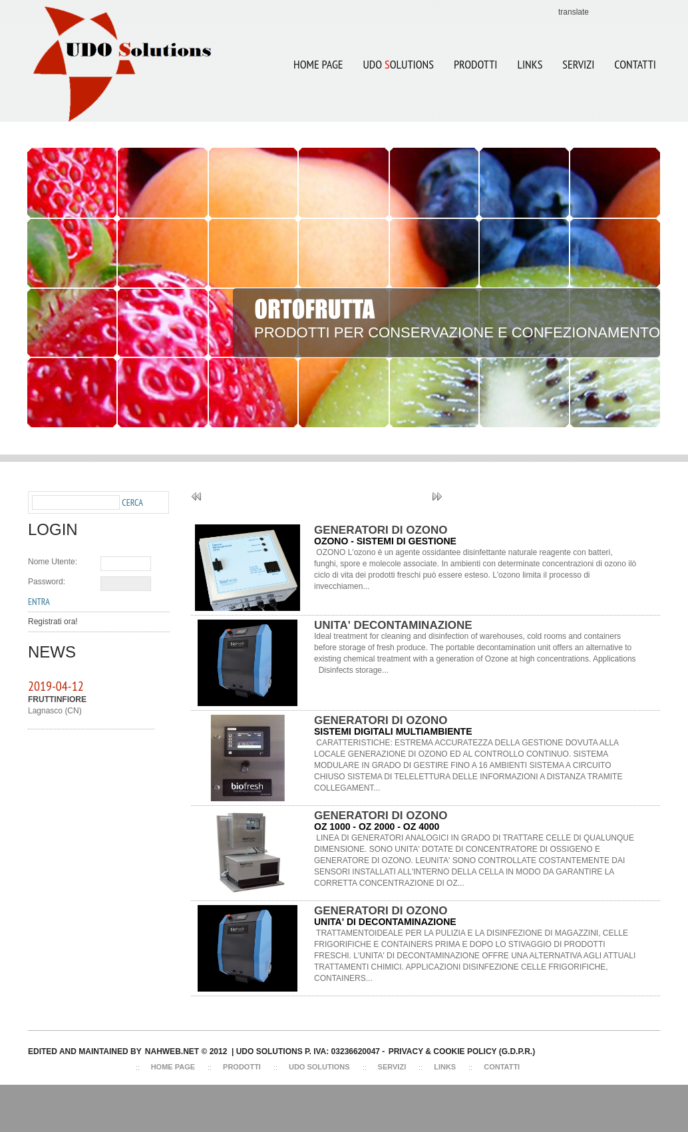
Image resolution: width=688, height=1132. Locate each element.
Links (445, 1067)
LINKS (529, 64)
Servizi (392, 1067)
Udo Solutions (319, 1067)
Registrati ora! (53, 621)
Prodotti (475, 64)
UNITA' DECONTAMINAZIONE (393, 625)
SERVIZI (578, 64)
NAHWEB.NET (172, 1051)
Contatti (502, 1067)
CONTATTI (635, 64)
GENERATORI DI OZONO (381, 530)
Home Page (318, 64)
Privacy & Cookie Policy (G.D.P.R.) (462, 1051)
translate (573, 12)
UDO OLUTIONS (393, 56)
